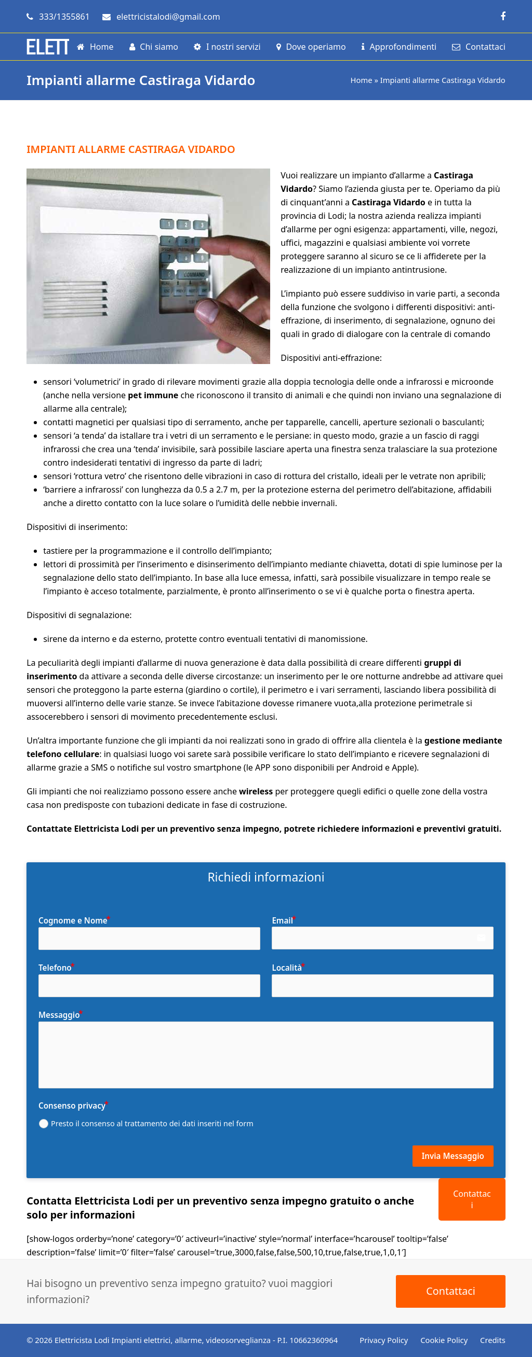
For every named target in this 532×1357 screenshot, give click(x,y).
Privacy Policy (384, 1340)
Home (362, 80)
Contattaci (472, 1199)
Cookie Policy (444, 1340)
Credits (493, 1340)
